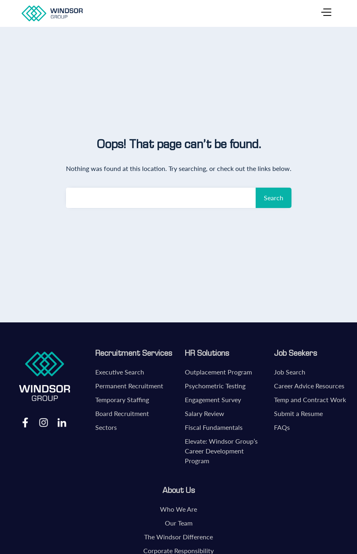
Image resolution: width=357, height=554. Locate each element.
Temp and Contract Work (310, 399)
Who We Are (178, 509)
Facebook (25, 422)
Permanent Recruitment (129, 386)
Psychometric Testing (215, 386)
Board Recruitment (122, 413)
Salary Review (204, 413)
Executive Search (119, 372)
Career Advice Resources (309, 386)
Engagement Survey (213, 399)
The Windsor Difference (178, 537)
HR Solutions (207, 352)
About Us (178, 490)
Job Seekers (295, 352)
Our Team (179, 523)
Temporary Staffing (122, 399)
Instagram (43, 422)
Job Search (289, 372)
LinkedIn (62, 422)
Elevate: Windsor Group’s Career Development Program (221, 450)
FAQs (282, 427)
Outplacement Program (218, 372)
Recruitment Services (133, 352)
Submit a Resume (298, 413)
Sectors (106, 427)
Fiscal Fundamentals (214, 427)
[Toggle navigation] (326, 13)
